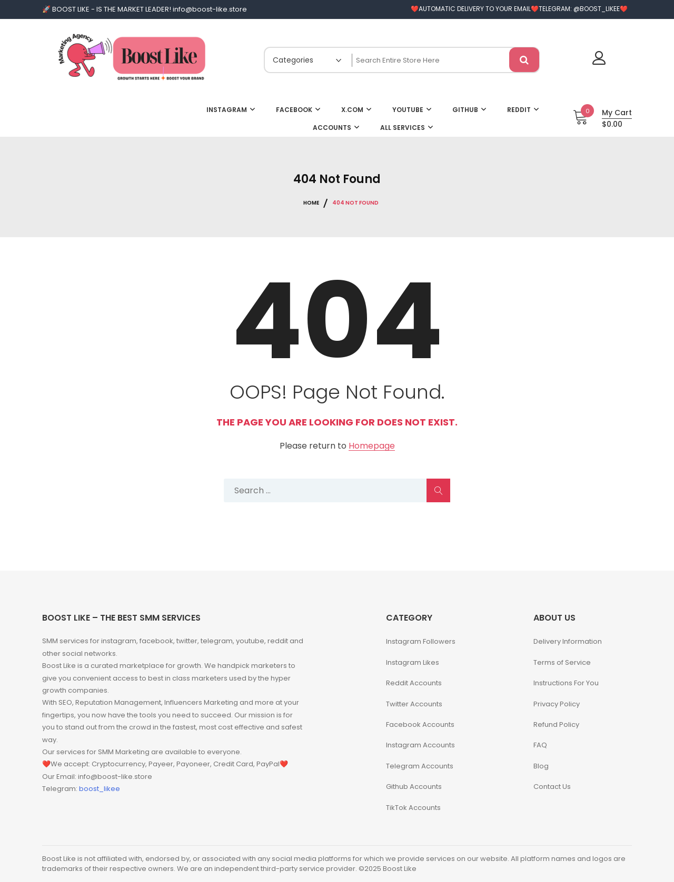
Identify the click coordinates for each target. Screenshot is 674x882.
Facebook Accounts (420, 724)
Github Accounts (414, 787)
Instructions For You (566, 683)
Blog (541, 766)
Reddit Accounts (414, 683)
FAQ (540, 745)
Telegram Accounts (419, 766)
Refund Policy (556, 724)
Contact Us (552, 787)
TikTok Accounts (413, 808)
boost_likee (99, 789)
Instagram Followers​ (420, 641)
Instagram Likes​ (412, 662)
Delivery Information (567, 641)
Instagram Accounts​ (420, 745)
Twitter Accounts (414, 704)
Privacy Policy (556, 704)
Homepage (372, 446)
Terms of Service (562, 662)
